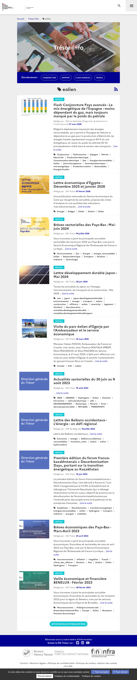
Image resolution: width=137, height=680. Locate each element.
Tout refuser (120, 672)
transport (87, 301)
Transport (88, 256)
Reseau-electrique (71, 256)
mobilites (81, 513)
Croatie (60, 365)
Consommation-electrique (66, 160)
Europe (85, 610)
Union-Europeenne (72, 163)
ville (92, 400)
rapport (66, 77)
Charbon (106, 397)
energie (75, 301)
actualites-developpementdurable (70, 310)
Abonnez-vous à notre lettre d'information (68, 639)
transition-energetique (101, 507)
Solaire (91, 211)
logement (108, 304)
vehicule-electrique (77, 400)
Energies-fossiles (61, 169)
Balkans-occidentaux (91, 438)
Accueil (20, 18)
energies (70, 513)
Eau (77, 253)
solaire (99, 301)
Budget (71, 211)
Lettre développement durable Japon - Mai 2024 (85, 274)
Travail (104, 559)
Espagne (94, 154)
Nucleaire (107, 610)
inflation (81, 559)
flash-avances (83, 77)
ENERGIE (70, 397)
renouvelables (60, 441)
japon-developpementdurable (87, 298)
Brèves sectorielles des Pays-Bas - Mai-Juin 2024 (85, 226)
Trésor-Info (33, 18)
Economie (62, 438)
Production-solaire (82, 166)
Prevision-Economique (64, 613)
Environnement (64, 253)
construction (60, 304)
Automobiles (100, 166)
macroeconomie (65, 559)
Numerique (81, 403)
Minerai (93, 403)
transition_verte (78, 441)
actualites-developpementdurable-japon (73, 313)
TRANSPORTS (97, 406)
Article (59, 99)
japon (67, 298)
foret (103, 403)
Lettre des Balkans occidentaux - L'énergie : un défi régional (80, 421)
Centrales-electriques (95, 163)
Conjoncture (63, 154)
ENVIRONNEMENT (63, 403)
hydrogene (94, 510)
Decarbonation (79, 507)
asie (59, 298)
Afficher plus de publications (68, 623)
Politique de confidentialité (61, 663)
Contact (24, 663)
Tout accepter (100, 672)
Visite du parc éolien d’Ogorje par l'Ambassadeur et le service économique (81, 330)
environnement (61, 301)
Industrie (58, 259)
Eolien (57, 163)
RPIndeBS (82, 406)
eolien (85, 304)
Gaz (84, 160)
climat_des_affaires (63, 562)
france (99, 77)
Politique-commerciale (87, 607)
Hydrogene (83, 397)
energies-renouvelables (65, 510)
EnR (70, 365)
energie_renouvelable (104, 253)
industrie (58, 513)
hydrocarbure (60, 444)
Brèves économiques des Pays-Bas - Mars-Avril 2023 (82, 529)
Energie (60, 211)
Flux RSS (68, 666)
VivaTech (58, 307)
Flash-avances (79, 154)
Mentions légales (38, 663)
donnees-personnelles (64, 406)
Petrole (104, 154)
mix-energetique (61, 166)
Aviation (101, 256)
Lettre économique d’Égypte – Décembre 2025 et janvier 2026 (79, 184)
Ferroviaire (59, 400)
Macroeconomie (65, 607)
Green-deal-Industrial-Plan (66, 610)
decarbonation (73, 307)
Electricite (59, 157)
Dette (101, 211)
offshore (74, 304)
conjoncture (49, 77)
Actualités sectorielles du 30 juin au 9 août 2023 (84, 381)
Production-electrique (77, 157)
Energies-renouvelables (101, 160)
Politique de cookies (86, 663)
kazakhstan (62, 507)
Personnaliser (45, 676)
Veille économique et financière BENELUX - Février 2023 (80, 580)
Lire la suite (84, 206)
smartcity (95, 304)
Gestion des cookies (107, 663)
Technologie (72, 259)
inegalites (93, 559)
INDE (59, 397)
